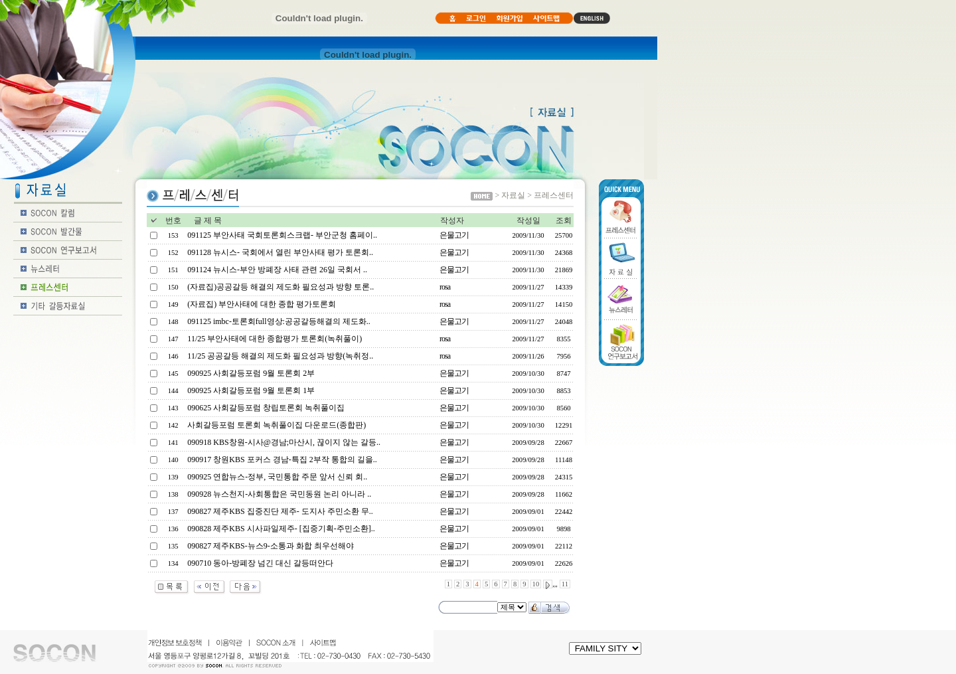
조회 (564, 220)
